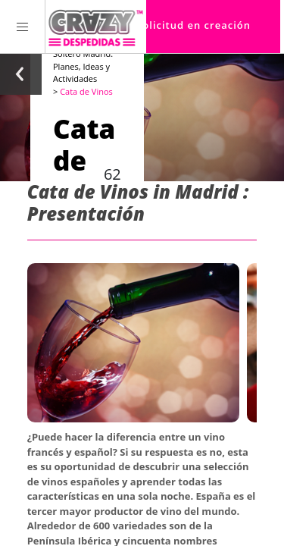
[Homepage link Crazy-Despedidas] (95, 26)
